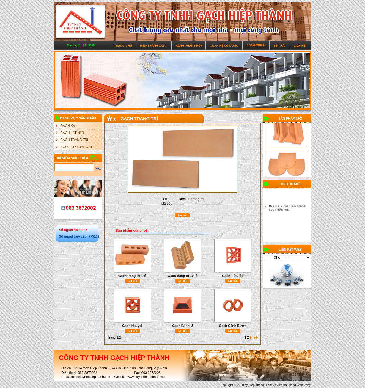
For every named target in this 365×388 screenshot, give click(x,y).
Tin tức (280, 45)
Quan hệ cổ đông (224, 45)
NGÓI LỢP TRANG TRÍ (77, 147)
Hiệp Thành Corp (154, 45)
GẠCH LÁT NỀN (72, 133)
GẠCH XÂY (68, 126)
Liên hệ (299, 45)
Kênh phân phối (189, 45)
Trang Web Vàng (299, 385)
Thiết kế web (274, 385)
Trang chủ (123, 45)
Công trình (256, 45)
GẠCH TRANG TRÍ (74, 140)
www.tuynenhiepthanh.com (146, 377)
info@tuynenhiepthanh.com (91, 377)
